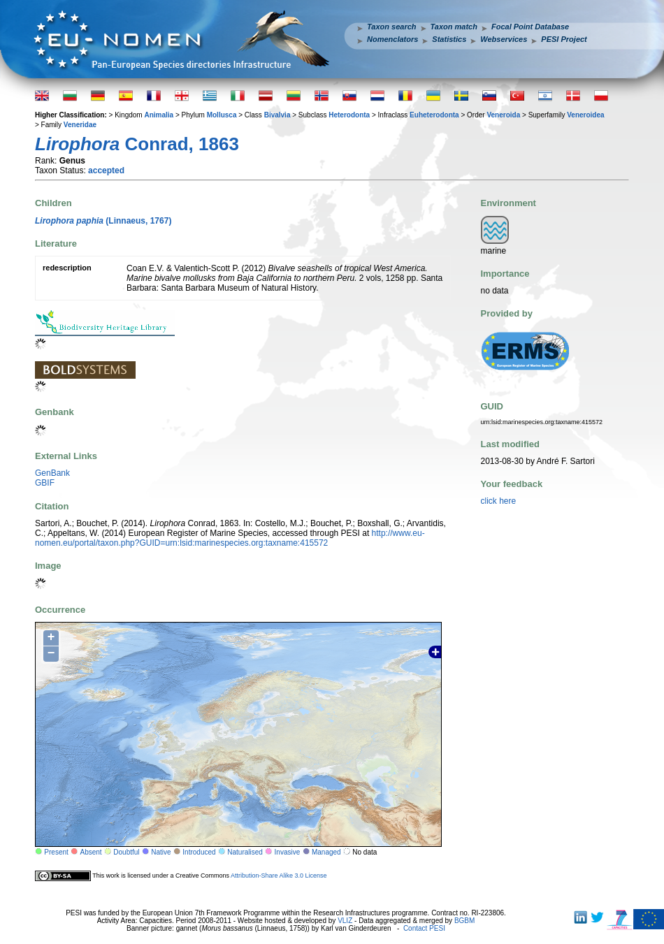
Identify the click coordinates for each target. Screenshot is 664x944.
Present (56, 852)
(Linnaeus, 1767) (103, 221)
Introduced (198, 852)
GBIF (45, 483)
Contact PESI (424, 928)
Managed (326, 852)
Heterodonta (349, 115)
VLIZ (345, 920)
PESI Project (563, 39)
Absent (91, 852)
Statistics (449, 39)
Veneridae (80, 125)
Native (161, 852)
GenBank (52, 473)
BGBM (464, 920)
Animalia (158, 115)
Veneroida (503, 115)
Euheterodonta (434, 115)
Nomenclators (392, 39)
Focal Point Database (530, 26)
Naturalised (245, 852)
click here (499, 501)
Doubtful (126, 852)
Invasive (288, 852)
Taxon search (392, 26)
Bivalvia (277, 115)
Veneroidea (585, 115)
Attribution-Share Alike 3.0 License (279, 875)
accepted (106, 170)
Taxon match (454, 26)
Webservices (503, 39)
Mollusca (222, 115)
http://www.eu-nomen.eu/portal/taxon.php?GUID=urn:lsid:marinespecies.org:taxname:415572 (230, 538)
